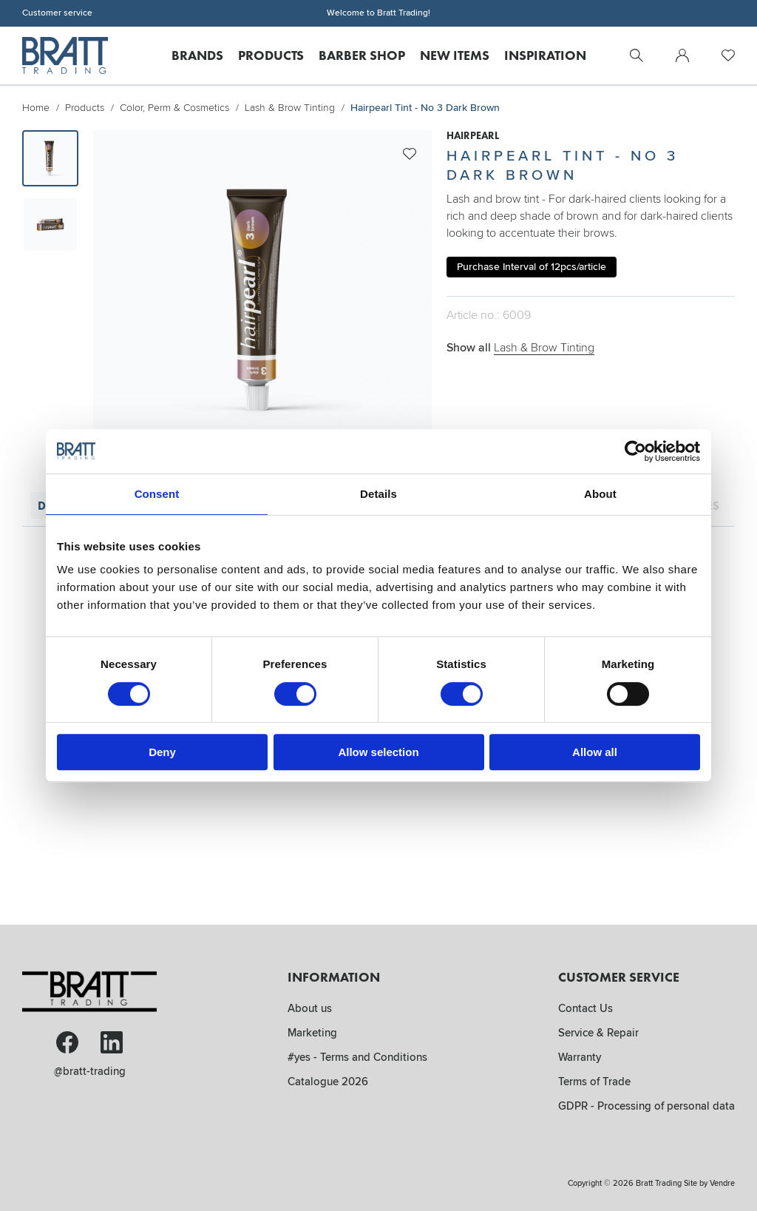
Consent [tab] (157, 494)
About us (310, 1008)
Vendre (722, 1183)
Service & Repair (598, 1032)
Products (271, 55)
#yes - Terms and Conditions (357, 1057)
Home (36, 107)
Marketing (312, 1032)
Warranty (579, 1057)
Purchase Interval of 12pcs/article (531, 266)
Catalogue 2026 (328, 1081)
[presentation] (50, 158)
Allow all (594, 752)
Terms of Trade (594, 1081)
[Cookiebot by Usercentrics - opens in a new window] (635, 451)
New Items (454, 55)
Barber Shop (362, 55)
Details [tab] (378, 494)
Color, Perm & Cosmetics (174, 107)
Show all (520, 347)
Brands (197, 55)
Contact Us (585, 1008)
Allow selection (378, 752)
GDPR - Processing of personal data (646, 1106)
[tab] (50, 158)
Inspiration (545, 55)
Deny (162, 752)
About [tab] (600, 494)
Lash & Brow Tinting (290, 107)
